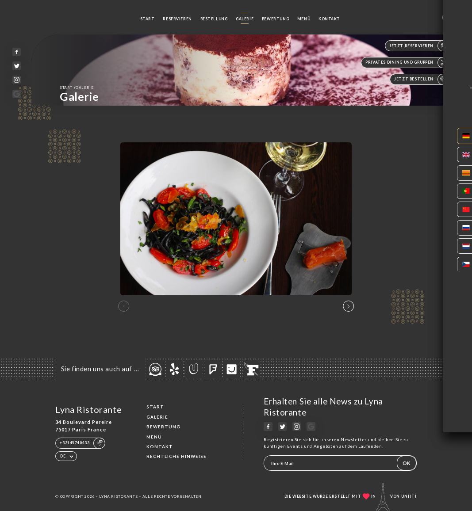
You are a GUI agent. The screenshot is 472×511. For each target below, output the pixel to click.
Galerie (244, 19)
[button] (348, 306)
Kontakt (329, 19)
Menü (303, 19)
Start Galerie (76, 87)
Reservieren (177, 19)
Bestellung (214, 19)
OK (406, 463)
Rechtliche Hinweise (176, 456)
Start (147, 19)
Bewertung (275, 19)
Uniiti (409, 496)
